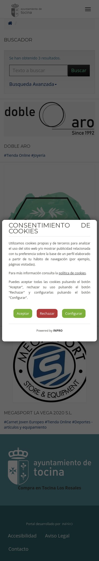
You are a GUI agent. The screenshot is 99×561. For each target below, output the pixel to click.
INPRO (58, 330)
